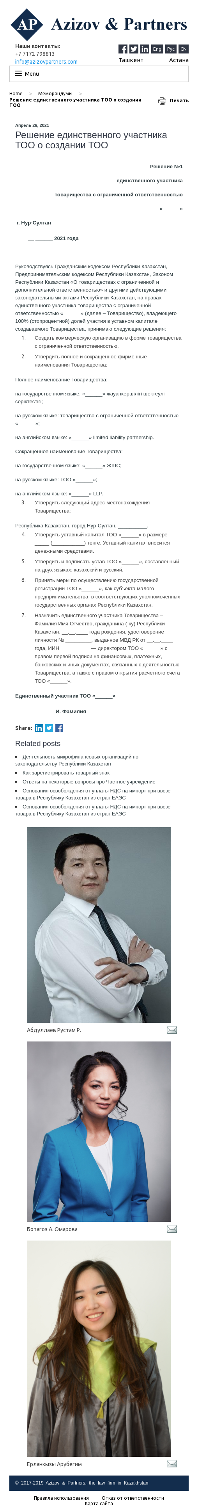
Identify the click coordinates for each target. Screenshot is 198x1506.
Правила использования (61, 1498)
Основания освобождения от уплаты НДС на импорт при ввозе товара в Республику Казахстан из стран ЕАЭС (93, 794)
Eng (157, 49)
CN (183, 49)
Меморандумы (55, 93)
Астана (179, 60)
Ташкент (130, 60)
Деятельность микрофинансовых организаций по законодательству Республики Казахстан (76, 760)
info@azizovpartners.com (46, 62)
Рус (171, 49)
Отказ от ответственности (133, 1498)
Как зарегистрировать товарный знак (66, 773)
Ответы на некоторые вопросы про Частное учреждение (89, 782)
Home (16, 93)
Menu (32, 74)
